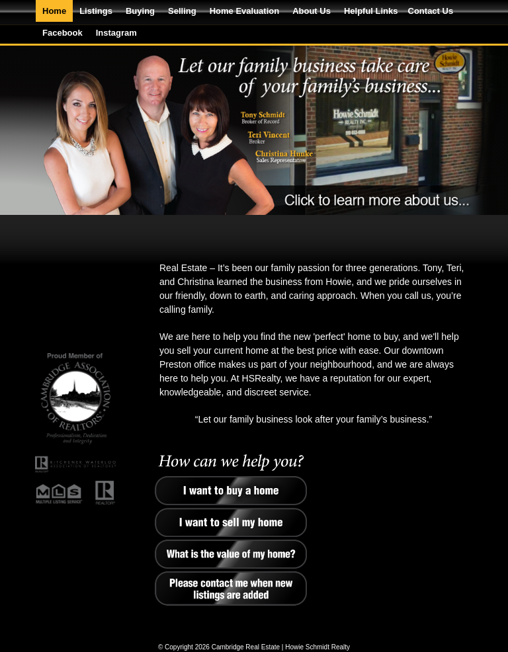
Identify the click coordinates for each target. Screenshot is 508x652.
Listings (95, 11)
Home (54, 11)
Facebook (62, 33)
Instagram (116, 33)
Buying (140, 11)
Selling (182, 11)
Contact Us (431, 11)
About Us (311, 11)
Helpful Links (371, 11)
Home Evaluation (244, 11)
